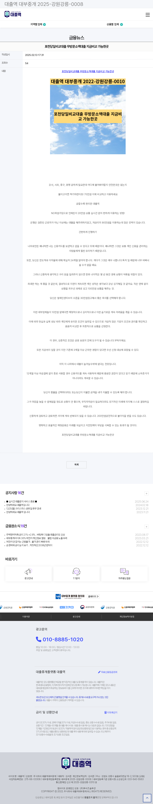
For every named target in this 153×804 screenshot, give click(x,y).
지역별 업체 (38, 24)
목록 (76, 464)
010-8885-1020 (59, 639)
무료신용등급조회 (107, 672)
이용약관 (26, 616)
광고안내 (76, 616)
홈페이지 (93, 596)
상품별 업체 (115, 24)
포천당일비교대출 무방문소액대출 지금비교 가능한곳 (88, 71)
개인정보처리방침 (127, 616)
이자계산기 (111, 712)
